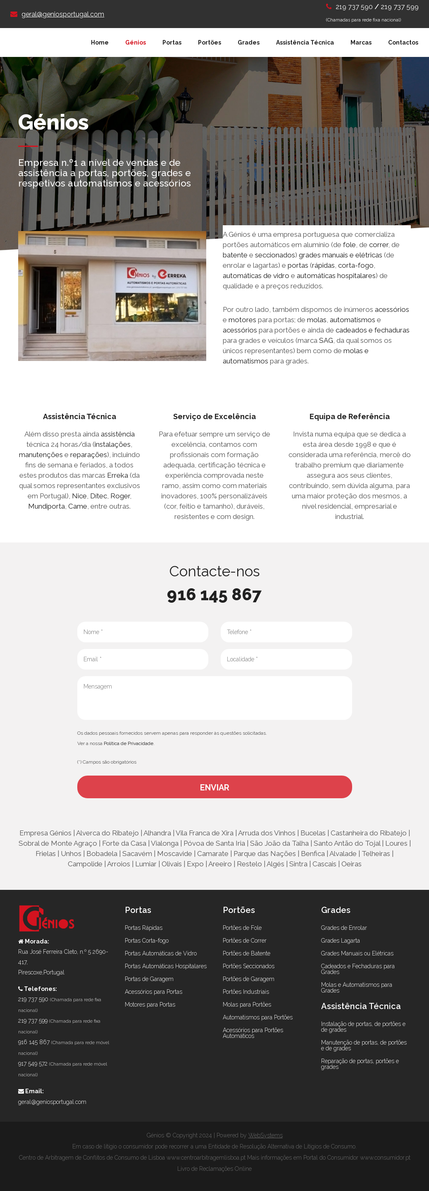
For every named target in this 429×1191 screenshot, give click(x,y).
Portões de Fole (242, 928)
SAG (326, 340)
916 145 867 (214, 594)
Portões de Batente (246, 953)
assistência (118, 434)
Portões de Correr (245, 940)
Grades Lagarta (340, 940)
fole (349, 245)
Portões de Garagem (248, 979)
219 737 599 (400, 6)
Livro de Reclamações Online (214, 1168)
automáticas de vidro (256, 275)
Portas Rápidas (143, 928)
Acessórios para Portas (153, 992)
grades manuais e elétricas (339, 255)
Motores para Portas (150, 1004)
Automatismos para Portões (258, 1017)
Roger (120, 496)
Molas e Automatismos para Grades (356, 987)
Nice (79, 496)
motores (242, 320)
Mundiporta (46, 506)
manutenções (41, 454)
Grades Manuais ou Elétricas (357, 953)
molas (317, 320)
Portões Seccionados (248, 966)
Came (77, 506)
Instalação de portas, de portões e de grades (363, 1027)
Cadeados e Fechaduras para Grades (358, 969)
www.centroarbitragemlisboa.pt (206, 1157)
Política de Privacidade (128, 743)
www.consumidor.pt (385, 1157)
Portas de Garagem (149, 979)
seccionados (275, 255)
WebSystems (265, 1135)
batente (235, 255)
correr (378, 245)
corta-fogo (356, 265)
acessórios (392, 309)
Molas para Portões (247, 1004)
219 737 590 (355, 7)
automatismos (352, 320)
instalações (113, 444)
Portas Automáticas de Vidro (161, 953)
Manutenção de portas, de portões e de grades (364, 1045)
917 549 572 (33, 1063)
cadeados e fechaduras (373, 330)
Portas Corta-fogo (147, 940)
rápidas (323, 265)
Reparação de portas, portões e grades (360, 1064)
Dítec (98, 496)
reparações (88, 454)
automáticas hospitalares (336, 275)
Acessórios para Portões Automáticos (253, 1033)
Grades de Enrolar (344, 928)
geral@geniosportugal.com (62, 14)
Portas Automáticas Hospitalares (166, 966)
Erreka (117, 475)
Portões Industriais (246, 992)
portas (298, 265)
